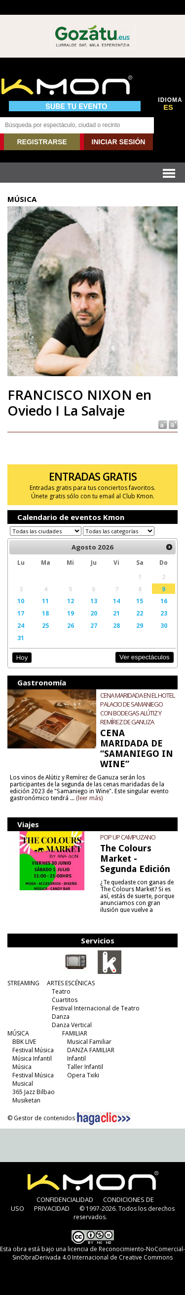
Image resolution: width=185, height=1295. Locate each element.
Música (22, 1067)
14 (116, 601)
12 (70, 601)
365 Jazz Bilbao (33, 1092)
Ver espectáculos (144, 657)
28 (116, 625)
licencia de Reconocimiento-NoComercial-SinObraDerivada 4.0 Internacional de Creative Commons (98, 1253)
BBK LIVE (24, 1041)
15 (139, 601)
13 (93, 601)
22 (139, 613)
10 (20, 601)
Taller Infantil (85, 1067)
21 (116, 613)
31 (20, 638)
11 (45, 601)
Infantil (76, 1058)
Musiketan (26, 1100)
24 (20, 625)
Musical (22, 1083)
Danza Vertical (72, 1025)
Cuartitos (64, 1000)
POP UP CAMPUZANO (127, 837)
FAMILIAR (74, 1033)
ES (168, 107)
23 (163, 613)
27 (93, 625)
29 (139, 625)
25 (45, 625)
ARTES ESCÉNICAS (71, 983)
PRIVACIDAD (52, 1208)
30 (163, 625)
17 (20, 613)
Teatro (61, 991)
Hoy (22, 657)
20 (93, 613)
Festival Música (33, 1050)
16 (163, 601)
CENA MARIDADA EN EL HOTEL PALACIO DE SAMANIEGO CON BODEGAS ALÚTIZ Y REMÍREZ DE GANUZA (137, 708)
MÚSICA (18, 1033)
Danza (61, 1016)
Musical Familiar (89, 1041)
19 (70, 613)
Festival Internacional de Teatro (96, 1008)
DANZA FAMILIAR (90, 1050)
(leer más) (89, 798)
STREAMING (23, 983)
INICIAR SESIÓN (119, 142)
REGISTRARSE (42, 142)
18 (45, 613)
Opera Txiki (83, 1075)
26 (70, 625)
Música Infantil (32, 1058)
